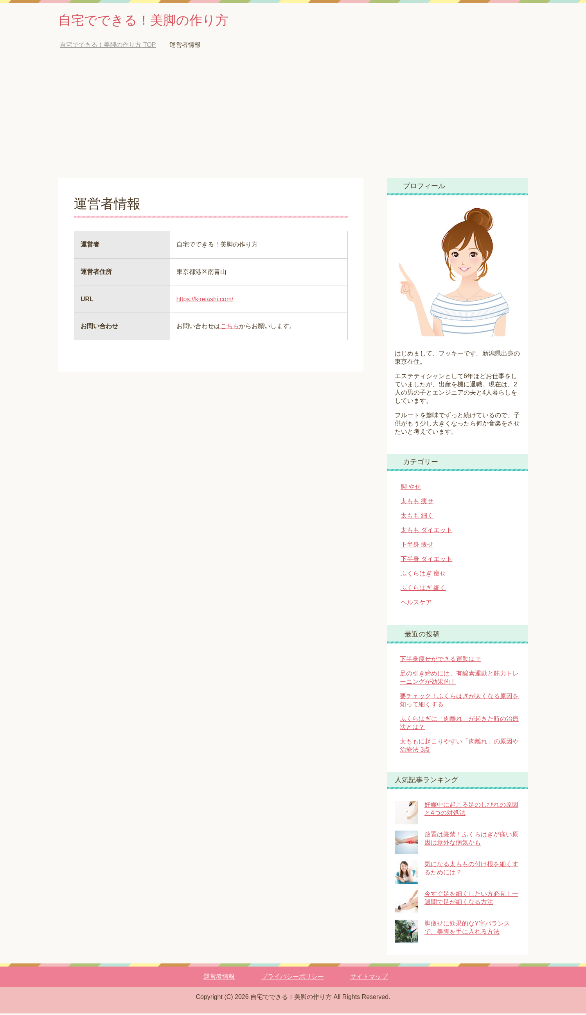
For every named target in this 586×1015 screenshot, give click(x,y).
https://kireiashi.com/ (205, 300)
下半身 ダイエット (426, 560)
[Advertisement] (293, 121)
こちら (229, 327)
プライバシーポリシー (292, 978)
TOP (108, 46)
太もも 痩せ (417, 502)
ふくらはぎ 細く (423, 589)
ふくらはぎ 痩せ (423, 575)
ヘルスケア (416, 603)
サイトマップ (369, 978)
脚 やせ (411, 488)
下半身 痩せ (417, 546)
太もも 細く (417, 517)
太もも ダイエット (426, 531)
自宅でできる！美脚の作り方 (151, 21)
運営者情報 (219, 978)
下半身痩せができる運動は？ (440, 660)
